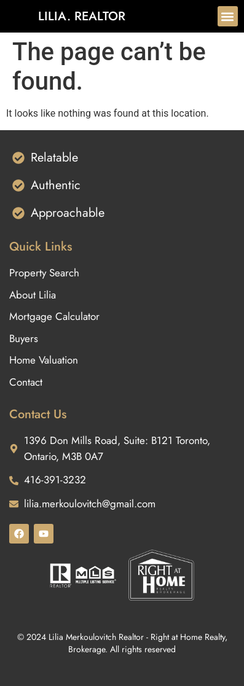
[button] (228, 16)
